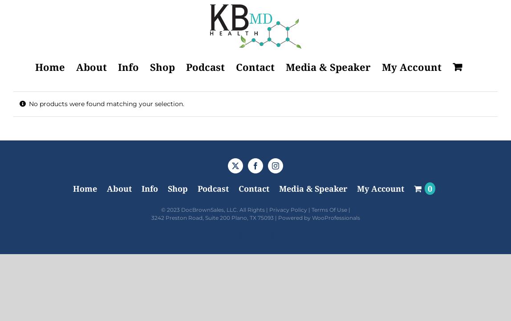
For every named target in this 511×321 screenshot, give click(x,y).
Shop (178, 188)
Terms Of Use (329, 209)
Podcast (213, 188)
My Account (380, 188)
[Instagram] (275, 165)
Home (85, 188)
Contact (254, 188)
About (119, 188)
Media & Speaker (313, 188)
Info (150, 188)
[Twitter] (235, 165)
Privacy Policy (288, 209)
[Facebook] (255, 165)
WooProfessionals (336, 217)
